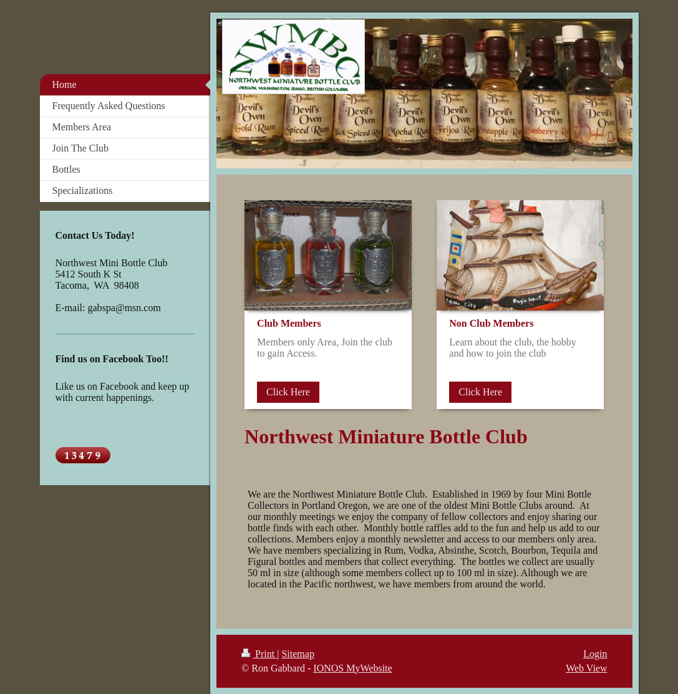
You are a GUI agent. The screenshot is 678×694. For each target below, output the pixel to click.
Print (259, 653)
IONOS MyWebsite (352, 668)
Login (595, 653)
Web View (586, 668)
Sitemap (297, 653)
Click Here (288, 392)
